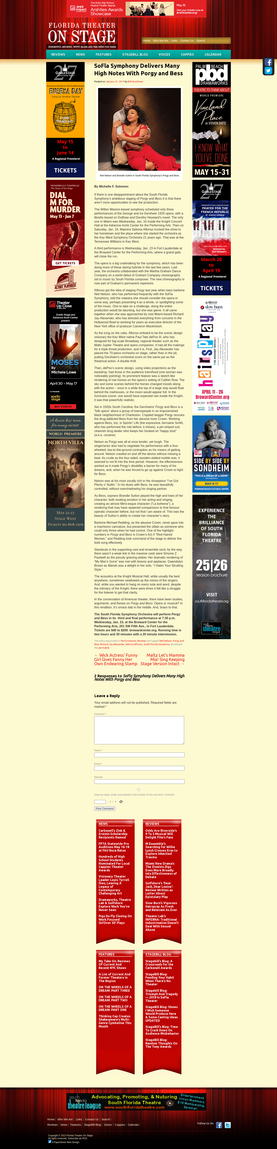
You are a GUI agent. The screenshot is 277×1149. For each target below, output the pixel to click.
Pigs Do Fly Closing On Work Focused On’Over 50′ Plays (115, 919)
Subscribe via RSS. (78, 1138)
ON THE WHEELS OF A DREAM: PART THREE (115, 988)
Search (201, 40)
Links (174, 40)
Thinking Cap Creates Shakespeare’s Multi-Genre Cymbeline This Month (115, 1021)
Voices (164, 54)
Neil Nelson (165, 641)
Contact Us (187, 40)
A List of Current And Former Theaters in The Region (114, 977)
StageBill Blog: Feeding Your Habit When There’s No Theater (159, 979)
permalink (103, 648)
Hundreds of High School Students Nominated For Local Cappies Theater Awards (114, 863)
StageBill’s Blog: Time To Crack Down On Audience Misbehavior (162, 1030)
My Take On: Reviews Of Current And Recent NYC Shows (114, 964)
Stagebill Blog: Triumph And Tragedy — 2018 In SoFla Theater (161, 995)
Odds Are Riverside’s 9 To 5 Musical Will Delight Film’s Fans (161, 834)
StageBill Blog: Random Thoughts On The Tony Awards (161, 1043)
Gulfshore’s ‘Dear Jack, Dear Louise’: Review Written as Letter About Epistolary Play (159, 889)
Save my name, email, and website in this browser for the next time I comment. (134, 794)
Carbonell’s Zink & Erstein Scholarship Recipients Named (113, 834)
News (80, 54)
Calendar (213, 54)
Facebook (219, 1125)
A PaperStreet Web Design (63, 1142)
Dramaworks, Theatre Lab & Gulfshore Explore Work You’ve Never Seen (115, 905)
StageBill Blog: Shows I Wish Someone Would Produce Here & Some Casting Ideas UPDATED (161, 1013)
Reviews (58, 54)
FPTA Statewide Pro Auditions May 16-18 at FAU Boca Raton (114, 847)
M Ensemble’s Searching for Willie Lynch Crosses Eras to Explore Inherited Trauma (161, 850)
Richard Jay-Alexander (112, 644)
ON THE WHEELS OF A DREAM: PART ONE (115, 1008)
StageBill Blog (135, 54)
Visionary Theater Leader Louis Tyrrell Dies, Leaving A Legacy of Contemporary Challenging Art (114, 885)
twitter (228, 1125)
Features (104, 54)
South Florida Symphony (157, 644)
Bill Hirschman (135, 81)
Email (98, 764)
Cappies (187, 54)
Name (98, 750)
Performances (128, 641)
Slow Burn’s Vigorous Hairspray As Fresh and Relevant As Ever (161, 906)
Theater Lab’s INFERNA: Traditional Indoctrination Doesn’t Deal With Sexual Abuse (162, 922)
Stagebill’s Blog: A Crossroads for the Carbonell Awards (159, 964)
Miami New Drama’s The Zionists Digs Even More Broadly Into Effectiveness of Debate (161, 870)
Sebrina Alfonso (134, 644)
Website (98, 777)
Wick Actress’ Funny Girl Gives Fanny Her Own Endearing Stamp (116, 659)
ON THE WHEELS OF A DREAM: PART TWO (115, 998)
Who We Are (160, 40)
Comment (100, 714)
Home (146, 40)
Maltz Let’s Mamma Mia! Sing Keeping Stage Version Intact (163, 659)
